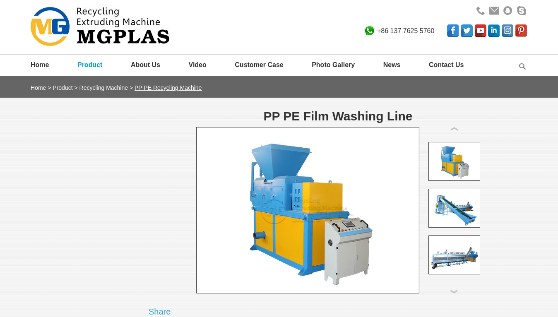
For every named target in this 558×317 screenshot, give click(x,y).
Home (40, 64)
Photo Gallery (333, 64)
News (392, 64)
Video (198, 64)
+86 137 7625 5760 (405, 30)
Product (89, 64)
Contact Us (446, 64)
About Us (145, 64)
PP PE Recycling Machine (168, 87)
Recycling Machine (103, 87)
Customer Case (259, 64)
